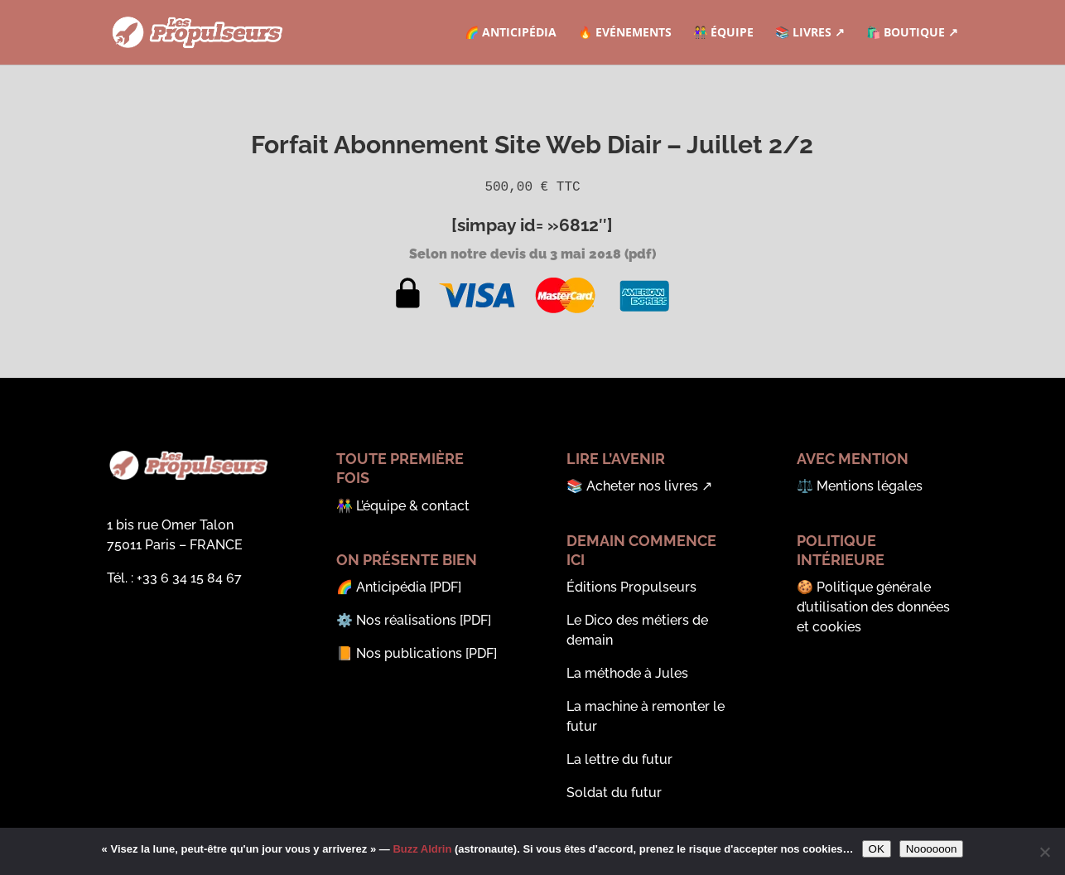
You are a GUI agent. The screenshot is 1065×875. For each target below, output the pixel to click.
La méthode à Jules (627, 673)
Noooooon (931, 849)
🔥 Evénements (625, 33)
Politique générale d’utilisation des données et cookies (873, 607)
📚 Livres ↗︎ (810, 33)
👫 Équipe (723, 33)
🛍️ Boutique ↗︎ (912, 33)
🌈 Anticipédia (511, 33)
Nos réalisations (406, 620)
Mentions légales (870, 486)
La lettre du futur (619, 759)
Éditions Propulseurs (631, 587)
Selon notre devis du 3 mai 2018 (515, 254)
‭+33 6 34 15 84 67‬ (189, 578)
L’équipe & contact (413, 506)
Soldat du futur (614, 792)
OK (876, 849)
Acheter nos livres (642, 486)
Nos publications (409, 653)
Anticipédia (391, 587)
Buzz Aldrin (422, 849)
